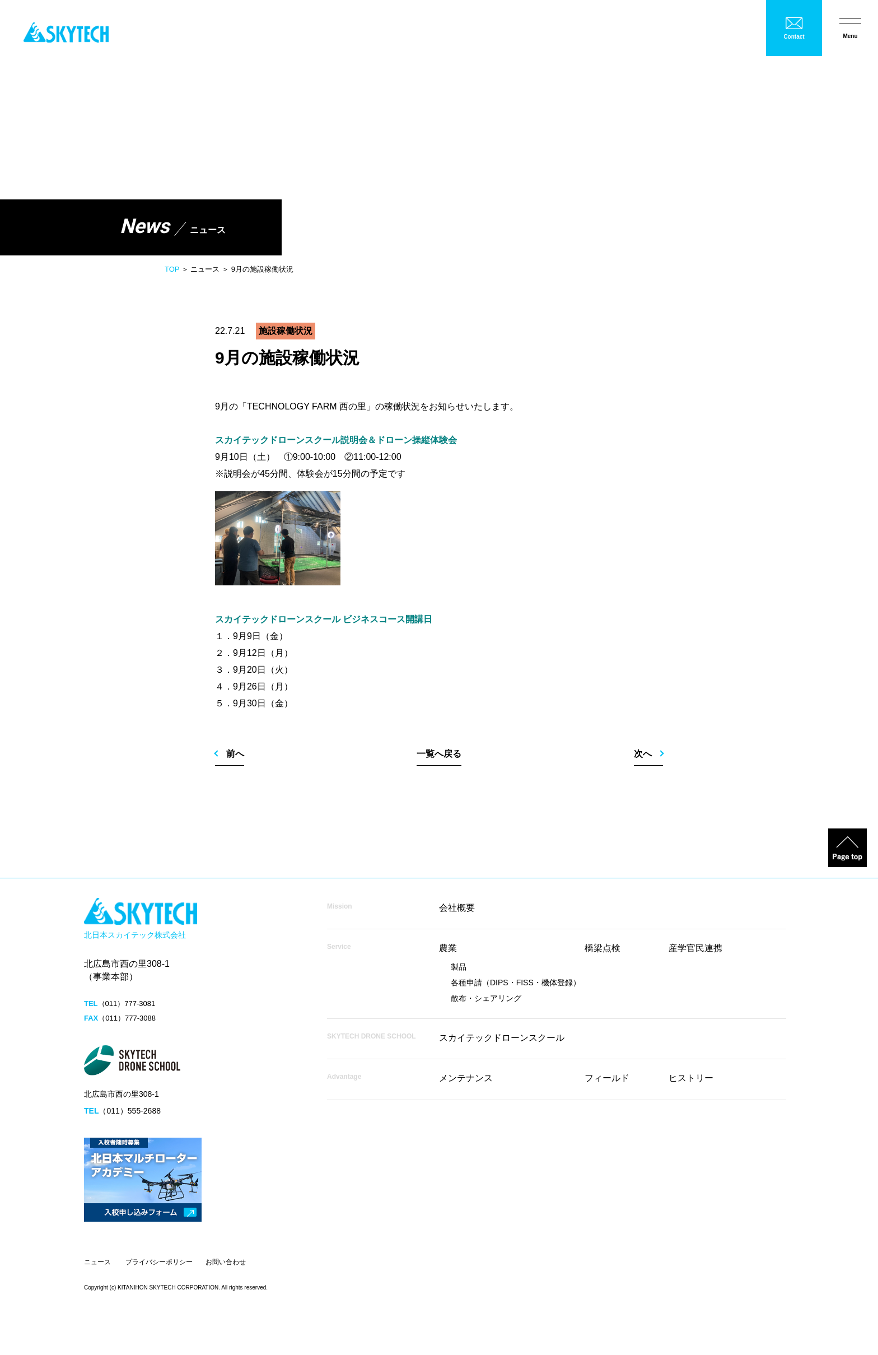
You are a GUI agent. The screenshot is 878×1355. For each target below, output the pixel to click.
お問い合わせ (226, 1262)
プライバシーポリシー (159, 1262)
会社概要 (457, 907)
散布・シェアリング (486, 998)
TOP (172, 269)
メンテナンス (466, 1078)
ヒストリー (691, 1078)
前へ (235, 753)
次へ (643, 753)
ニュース (97, 1262)
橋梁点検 (602, 948)
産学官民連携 (695, 948)
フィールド (607, 1078)
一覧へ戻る (439, 753)
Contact (793, 37)
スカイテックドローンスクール (501, 1037)
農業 (448, 948)
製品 (458, 966)
